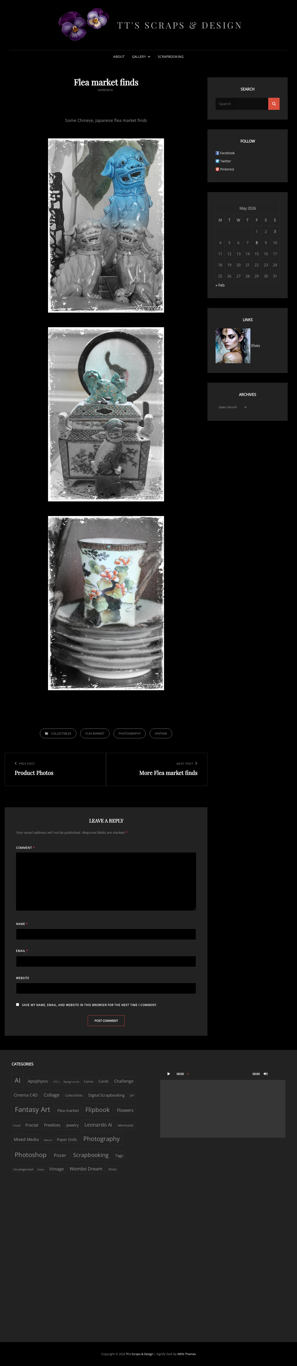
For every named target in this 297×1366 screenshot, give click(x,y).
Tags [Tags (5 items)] (119, 1155)
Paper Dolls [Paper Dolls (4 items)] (67, 1139)
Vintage (161, 733)
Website (22, 978)
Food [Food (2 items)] (16, 1125)
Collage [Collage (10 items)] (51, 1095)
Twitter (225, 161)
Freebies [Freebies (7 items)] (52, 1125)
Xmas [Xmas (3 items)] (112, 1169)
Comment (25, 848)
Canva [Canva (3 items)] (88, 1081)
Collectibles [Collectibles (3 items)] (74, 1095)
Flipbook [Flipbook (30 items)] (97, 1109)
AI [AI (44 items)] (18, 1080)
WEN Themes (187, 1354)
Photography (130, 733)
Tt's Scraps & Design (180, 25)
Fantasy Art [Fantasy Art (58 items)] (32, 1109)
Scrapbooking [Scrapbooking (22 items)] (91, 1155)
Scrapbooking (171, 56)
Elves (238, 345)
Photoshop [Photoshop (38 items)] (31, 1154)
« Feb (220, 285)
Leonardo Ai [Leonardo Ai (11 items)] (98, 1124)
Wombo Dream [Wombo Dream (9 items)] (86, 1169)
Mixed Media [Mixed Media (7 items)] (26, 1139)
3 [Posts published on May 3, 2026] (275, 231)
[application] (222, 1102)
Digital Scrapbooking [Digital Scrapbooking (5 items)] (106, 1095)
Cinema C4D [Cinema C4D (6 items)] (26, 1095)
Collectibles (61, 733)
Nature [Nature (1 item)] (48, 1140)
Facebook (227, 153)
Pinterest (227, 169)
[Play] (168, 1073)
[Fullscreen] (275, 1073)
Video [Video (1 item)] (40, 1169)
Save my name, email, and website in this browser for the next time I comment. (89, 1005)
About (118, 56)
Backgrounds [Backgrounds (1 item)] (71, 1081)
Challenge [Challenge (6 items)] (123, 1081)
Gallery (139, 56)
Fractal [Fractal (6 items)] (31, 1125)
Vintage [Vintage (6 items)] (56, 1169)
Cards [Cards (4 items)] (103, 1081)
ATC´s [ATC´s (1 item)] (56, 1081)
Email (22, 951)
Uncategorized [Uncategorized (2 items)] (23, 1169)
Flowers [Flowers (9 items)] (125, 1110)
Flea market (94, 733)
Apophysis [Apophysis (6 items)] (38, 1081)
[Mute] (265, 1073)
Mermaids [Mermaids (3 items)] (126, 1125)
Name (22, 924)
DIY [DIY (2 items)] (132, 1095)
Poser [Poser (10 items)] (60, 1155)
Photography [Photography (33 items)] (101, 1138)
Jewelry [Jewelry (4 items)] (72, 1125)
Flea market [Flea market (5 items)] (68, 1110)
